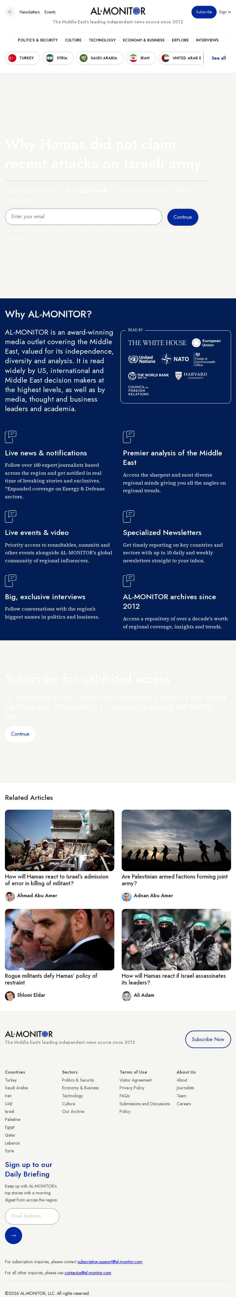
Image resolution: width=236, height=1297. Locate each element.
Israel (9, 1111)
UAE (9, 1104)
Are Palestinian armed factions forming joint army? (175, 880)
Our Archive (73, 1111)
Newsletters (30, 12)
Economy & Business (143, 40)
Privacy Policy (132, 1088)
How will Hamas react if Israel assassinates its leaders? (174, 979)
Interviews (207, 40)
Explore (180, 40)
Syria (9, 1151)
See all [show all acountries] (219, 58)
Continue (20, 733)
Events (50, 12)
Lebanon (12, 1143)
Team (182, 1096)
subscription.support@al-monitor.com (110, 1262)
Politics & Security (37, 40)
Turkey (11, 1080)
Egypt (9, 1127)
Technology (102, 40)
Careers (184, 1104)
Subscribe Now (208, 1039)
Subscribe (204, 12)
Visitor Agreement (135, 1080)
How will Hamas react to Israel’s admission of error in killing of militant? (56, 880)
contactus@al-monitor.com (88, 1273)
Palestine (12, 1119)
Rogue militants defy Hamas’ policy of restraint (51, 979)
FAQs (124, 1096)
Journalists (185, 1088)
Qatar (10, 1135)
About (182, 1080)
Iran (8, 1096)
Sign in (225, 12)
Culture (73, 40)
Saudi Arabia (16, 1088)
